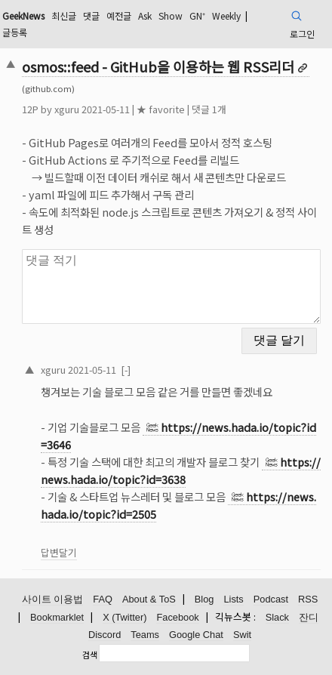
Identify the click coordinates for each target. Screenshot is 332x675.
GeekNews (23, 15)
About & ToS (149, 599)
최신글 (63, 15)
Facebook (177, 617)
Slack (277, 617)
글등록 (14, 32)
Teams (145, 634)
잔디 (308, 617)
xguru (66, 109)
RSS (308, 599)
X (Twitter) (124, 617)
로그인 (302, 33)
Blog (204, 599)
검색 (89, 655)
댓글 (91, 15)
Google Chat (196, 634)
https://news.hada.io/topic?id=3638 (181, 470)
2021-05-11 (92, 369)
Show (170, 15)
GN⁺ (197, 15)
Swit (242, 634)
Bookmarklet (57, 617)
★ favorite (161, 109)
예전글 (118, 15)
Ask (145, 15)
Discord (104, 634)
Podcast (271, 599)
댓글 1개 (209, 109)
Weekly (226, 15)
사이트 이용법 (53, 599)
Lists (233, 599)
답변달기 (59, 552)
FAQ (102, 599)
